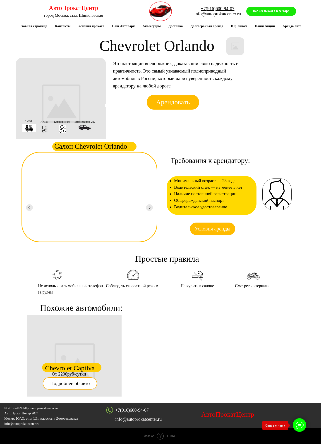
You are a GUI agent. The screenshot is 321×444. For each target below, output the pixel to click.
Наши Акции (265, 26)
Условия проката (91, 26)
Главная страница (33, 26)
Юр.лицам (239, 26)
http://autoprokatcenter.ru (40, 408)
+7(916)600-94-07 (132, 410)
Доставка (175, 26)
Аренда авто (292, 26)
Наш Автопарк (123, 26)
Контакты (62, 26)
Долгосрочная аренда (207, 26)
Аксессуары (152, 26)
